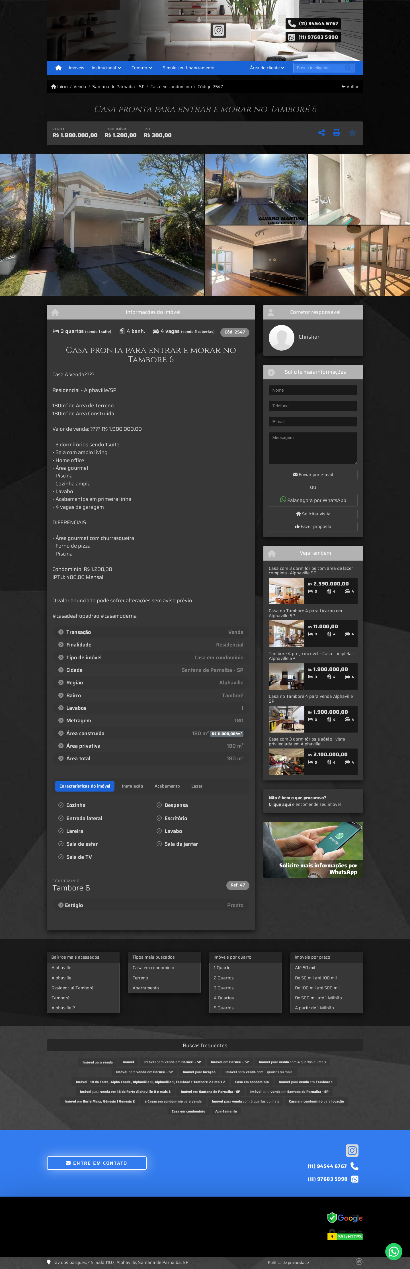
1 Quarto (222, 967)
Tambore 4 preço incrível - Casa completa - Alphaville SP (311, 656)
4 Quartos (224, 998)
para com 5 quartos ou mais (245, 1101)
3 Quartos (224, 988)
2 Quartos (224, 978)
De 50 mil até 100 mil (316, 978)
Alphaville (61, 967)
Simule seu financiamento (188, 67)
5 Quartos (224, 1007)
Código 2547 (210, 87)
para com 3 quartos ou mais (259, 1072)
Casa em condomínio (171, 87)
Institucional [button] (104, 67)
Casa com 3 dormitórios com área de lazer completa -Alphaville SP (311, 571)
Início (59, 87)
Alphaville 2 (63, 1007)
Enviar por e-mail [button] (313, 474)
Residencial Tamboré (72, 988)
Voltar (350, 87)
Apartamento (146, 988)
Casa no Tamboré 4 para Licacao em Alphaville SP (305, 613)
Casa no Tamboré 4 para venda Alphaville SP (311, 699)
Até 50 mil (305, 967)
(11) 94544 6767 (319, 23)
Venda (79, 87)
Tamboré (60, 998)
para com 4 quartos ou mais (292, 1062)
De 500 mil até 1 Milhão (318, 998)
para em (172, 1062)
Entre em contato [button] (96, 1163)
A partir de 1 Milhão (314, 1007)
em (230, 1062)
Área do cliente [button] (265, 67)
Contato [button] (139, 67)
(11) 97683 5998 (318, 36)
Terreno (140, 978)
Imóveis (76, 67)
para (98, 1062)
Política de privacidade (288, 1262)
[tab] (84, 786)
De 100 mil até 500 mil (317, 988)
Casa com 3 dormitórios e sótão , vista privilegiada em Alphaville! (307, 741)
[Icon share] (218, 30)
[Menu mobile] (59, 68)
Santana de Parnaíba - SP (118, 87)
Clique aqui (280, 804)
